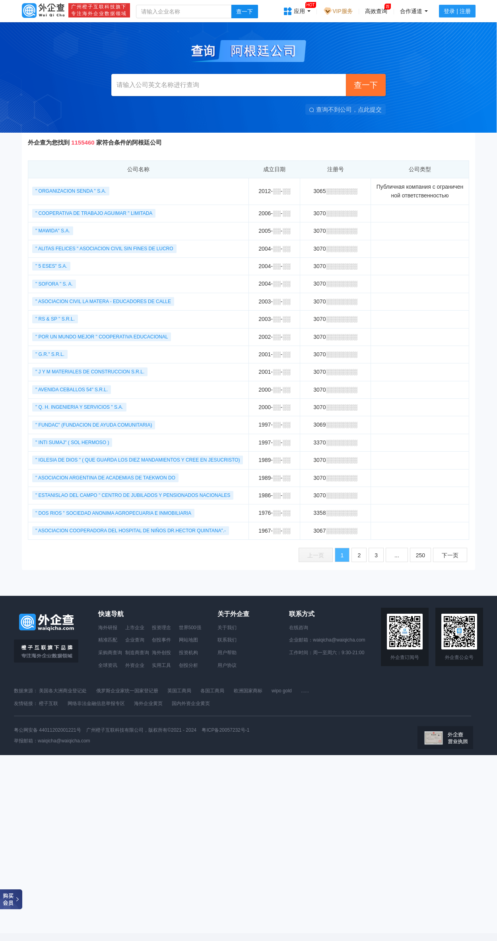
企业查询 (134, 640)
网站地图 (188, 640)
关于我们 (227, 627)
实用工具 (161, 665)
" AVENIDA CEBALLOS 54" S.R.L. (71, 389)
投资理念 (161, 627)
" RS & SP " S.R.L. (55, 319)
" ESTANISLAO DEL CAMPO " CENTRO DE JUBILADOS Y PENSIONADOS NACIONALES (132, 495)
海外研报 (107, 627)
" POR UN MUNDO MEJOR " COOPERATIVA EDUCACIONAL (101, 337)
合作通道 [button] (414, 11)
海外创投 (161, 652)
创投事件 (161, 640)
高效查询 (376, 11)
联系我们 (227, 640)
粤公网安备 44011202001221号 (47, 730)
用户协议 (227, 665)
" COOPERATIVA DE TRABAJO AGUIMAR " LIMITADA (93, 213)
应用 (302, 8)
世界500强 (190, 627)
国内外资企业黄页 (191, 703)
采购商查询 (110, 652)
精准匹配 (107, 640)
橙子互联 (48, 703)
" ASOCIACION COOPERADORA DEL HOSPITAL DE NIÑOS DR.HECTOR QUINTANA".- (130, 530)
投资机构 (188, 652)
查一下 (244, 11)
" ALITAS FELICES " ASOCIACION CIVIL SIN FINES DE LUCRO (104, 248)
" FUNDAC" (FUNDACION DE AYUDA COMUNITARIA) (93, 425)
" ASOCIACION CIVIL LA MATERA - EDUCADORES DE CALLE (103, 301)
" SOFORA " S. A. (54, 284)
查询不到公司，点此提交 (345, 109)
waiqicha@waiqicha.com (339, 640)
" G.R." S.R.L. (49, 354)
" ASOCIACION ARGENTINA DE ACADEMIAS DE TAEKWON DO (105, 478)
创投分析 (188, 665)
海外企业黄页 (148, 703)
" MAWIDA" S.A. (52, 231)
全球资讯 (107, 665)
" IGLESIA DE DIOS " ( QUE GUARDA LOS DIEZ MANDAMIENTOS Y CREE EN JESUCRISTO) (137, 460)
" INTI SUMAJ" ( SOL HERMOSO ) (72, 442)
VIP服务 (338, 11)
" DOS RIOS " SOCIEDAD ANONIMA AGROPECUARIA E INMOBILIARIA (113, 513)
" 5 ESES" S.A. (51, 266)
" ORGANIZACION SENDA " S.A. (70, 191)
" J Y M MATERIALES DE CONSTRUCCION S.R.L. (89, 372)
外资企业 (134, 665)
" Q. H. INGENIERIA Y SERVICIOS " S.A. (79, 407)
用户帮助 (227, 652)
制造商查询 (137, 652)
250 (420, 555)
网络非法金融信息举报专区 (96, 703)
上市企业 (134, 627)
